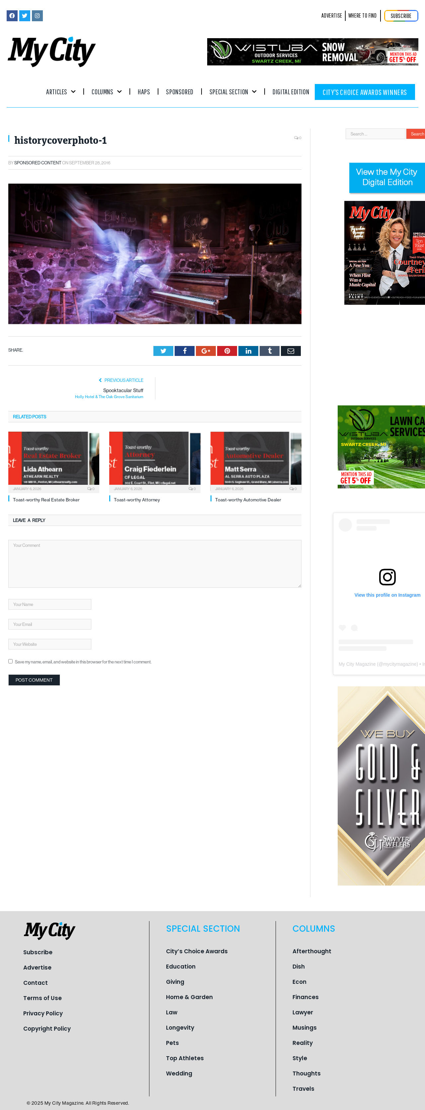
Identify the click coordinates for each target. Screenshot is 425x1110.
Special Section (233, 91)
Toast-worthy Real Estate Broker (46, 499)
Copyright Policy (47, 1029)
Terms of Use (42, 998)
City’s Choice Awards (197, 951)
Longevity (180, 1028)
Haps (144, 91)
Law (171, 1012)
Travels (303, 1089)
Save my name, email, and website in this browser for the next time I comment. (83, 661)
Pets (172, 1043)
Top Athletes (185, 1058)
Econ (299, 982)
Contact (35, 983)
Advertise (37, 968)
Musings (305, 1028)
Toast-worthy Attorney (137, 499)
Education (181, 967)
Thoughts (307, 1073)
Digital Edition (291, 91)
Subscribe (37, 952)
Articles (61, 91)
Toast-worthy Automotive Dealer (248, 499)
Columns (107, 91)
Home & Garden (189, 997)
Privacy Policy (43, 1013)
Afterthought (312, 951)
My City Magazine (357, 664)
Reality (303, 1043)
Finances (306, 997)
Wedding (179, 1073)
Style (300, 1058)
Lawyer (303, 1012)
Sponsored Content (37, 162)
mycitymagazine (399, 664)
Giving (175, 982)
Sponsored (179, 91)
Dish (299, 967)
